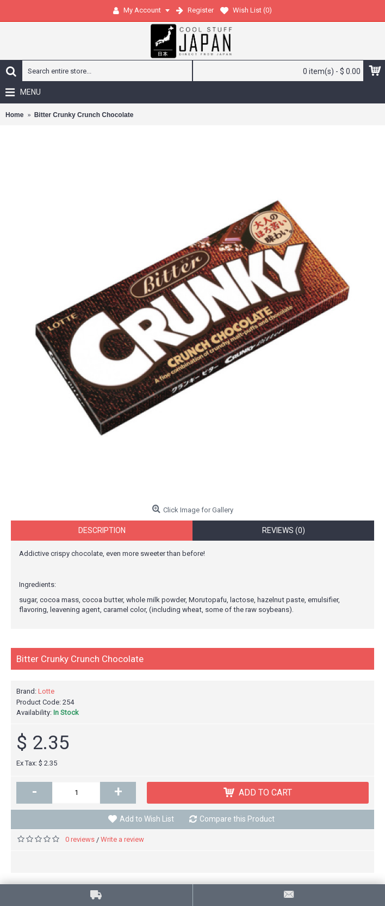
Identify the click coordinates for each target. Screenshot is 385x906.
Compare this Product (237, 819)
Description (102, 530)
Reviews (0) (283, 530)
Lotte (46, 691)
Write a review (122, 839)
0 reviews (80, 839)
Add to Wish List (147, 819)
